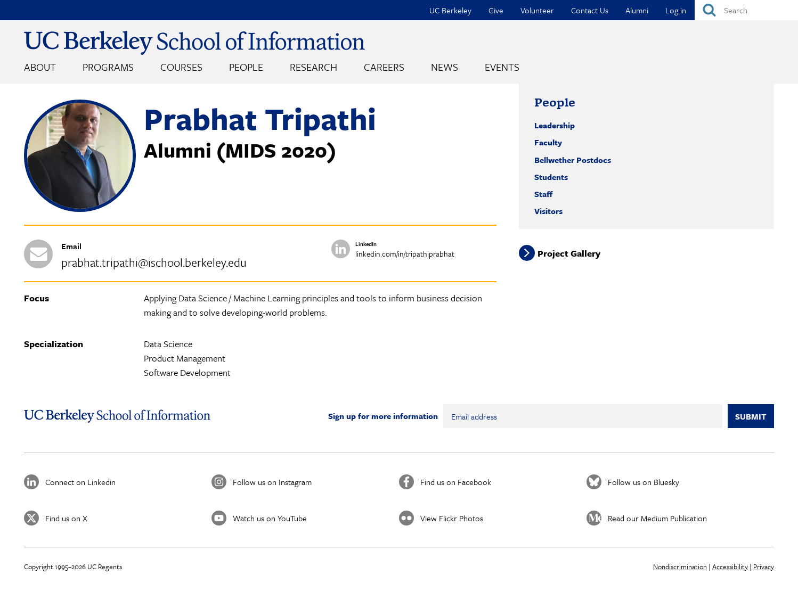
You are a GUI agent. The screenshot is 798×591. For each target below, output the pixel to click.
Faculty (548, 142)
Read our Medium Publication (657, 518)
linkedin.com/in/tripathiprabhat (404, 253)
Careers (384, 67)
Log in (675, 10)
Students (551, 177)
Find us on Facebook (455, 482)
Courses (181, 67)
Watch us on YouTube (270, 518)
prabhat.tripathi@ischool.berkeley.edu (154, 262)
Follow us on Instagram (272, 482)
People (246, 67)
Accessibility (730, 566)
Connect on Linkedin (80, 482)
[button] (80, 209)
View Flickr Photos (451, 518)
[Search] (746, 10)
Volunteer (537, 10)
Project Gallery (569, 252)
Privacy (763, 566)
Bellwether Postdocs (572, 160)
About (40, 67)
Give (495, 10)
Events (502, 67)
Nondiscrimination (680, 566)
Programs (108, 67)
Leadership (554, 125)
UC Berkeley (450, 10)
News (444, 67)
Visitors (548, 211)
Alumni (636, 10)
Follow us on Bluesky (643, 482)
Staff (543, 194)
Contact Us (589, 10)
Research (313, 67)
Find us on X (66, 518)
